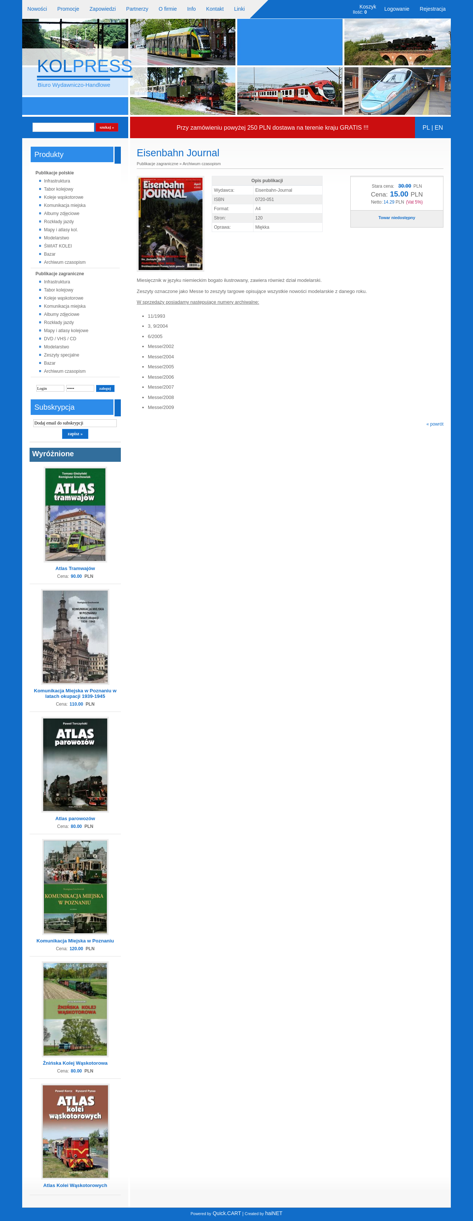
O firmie (168, 9)
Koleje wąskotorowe (64, 197)
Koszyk (368, 7)
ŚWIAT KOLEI (58, 246)
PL (426, 127)
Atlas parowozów (75, 818)
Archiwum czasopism (65, 262)
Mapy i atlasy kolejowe (66, 330)
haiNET (263, 1213)
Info (191, 9)
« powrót (434, 424)
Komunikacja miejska (65, 205)
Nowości (37, 9)
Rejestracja (433, 9)
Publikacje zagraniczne (59, 273)
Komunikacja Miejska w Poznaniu (75, 941)
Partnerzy (137, 9)
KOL (85, 66)
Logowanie (396, 9)
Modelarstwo (56, 238)
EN (439, 127)
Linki (239, 9)
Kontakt (215, 9)
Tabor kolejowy (58, 189)
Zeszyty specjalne (61, 355)
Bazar (49, 254)
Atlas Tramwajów (75, 568)
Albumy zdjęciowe (61, 213)
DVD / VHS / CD (60, 338)
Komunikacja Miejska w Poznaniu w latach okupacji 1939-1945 (75, 693)
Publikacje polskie (54, 172)
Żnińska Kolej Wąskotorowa (75, 1063)
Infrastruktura (57, 181)
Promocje (68, 9)
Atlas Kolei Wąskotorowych (75, 1185)
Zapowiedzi (102, 9)
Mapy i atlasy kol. (61, 229)
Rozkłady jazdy (59, 221)
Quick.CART (216, 1213)
